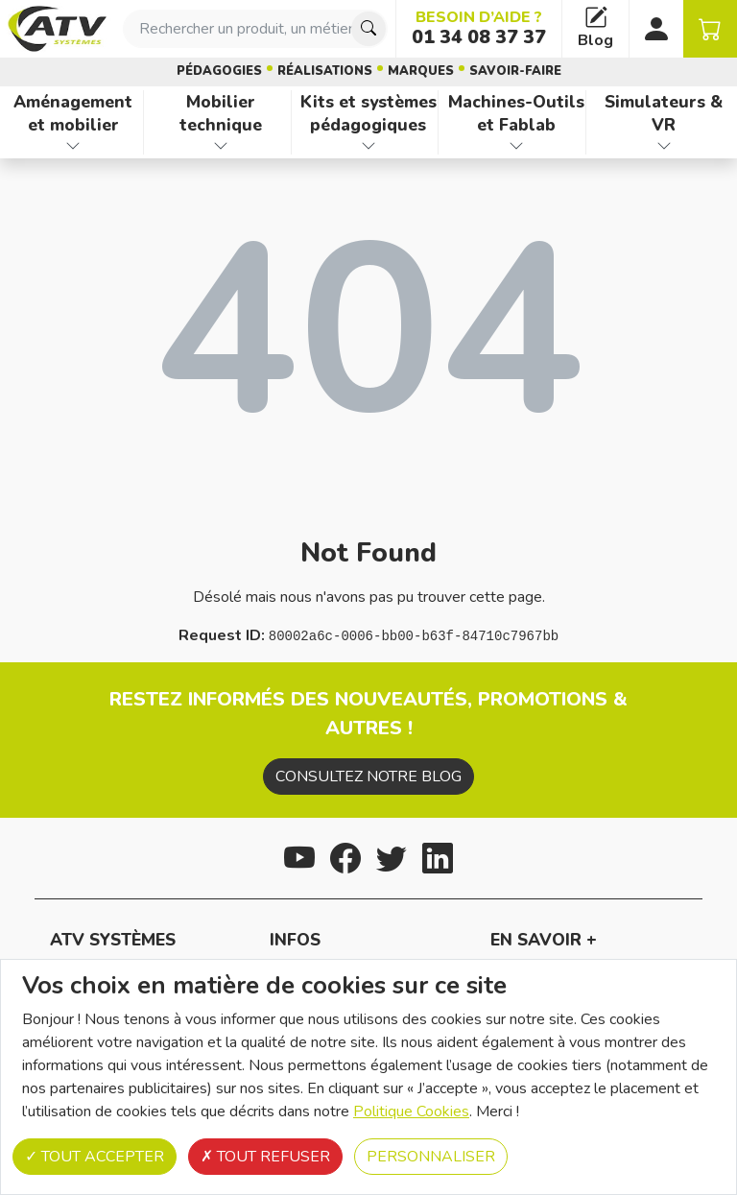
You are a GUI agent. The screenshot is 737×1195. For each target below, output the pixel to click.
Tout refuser (265, 1156)
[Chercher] (368, 29)
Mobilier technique (220, 113)
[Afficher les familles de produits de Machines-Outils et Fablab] (515, 146)
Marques (421, 71)
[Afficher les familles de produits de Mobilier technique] (221, 146)
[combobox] (255, 29)
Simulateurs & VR (664, 113)
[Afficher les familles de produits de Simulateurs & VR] (663, 146)
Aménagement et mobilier (72, 113)
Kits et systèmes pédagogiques (368, 113)
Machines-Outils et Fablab (516, 113)
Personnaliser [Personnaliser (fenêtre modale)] (431, 1156)
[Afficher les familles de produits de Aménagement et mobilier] (73, 146)
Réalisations (324, 71)
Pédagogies (219, 71)
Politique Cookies (411, 1111)
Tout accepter (94, 1156)
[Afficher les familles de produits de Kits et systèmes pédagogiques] (369, 146)
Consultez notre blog (368, 776)
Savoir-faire (515, 71)
